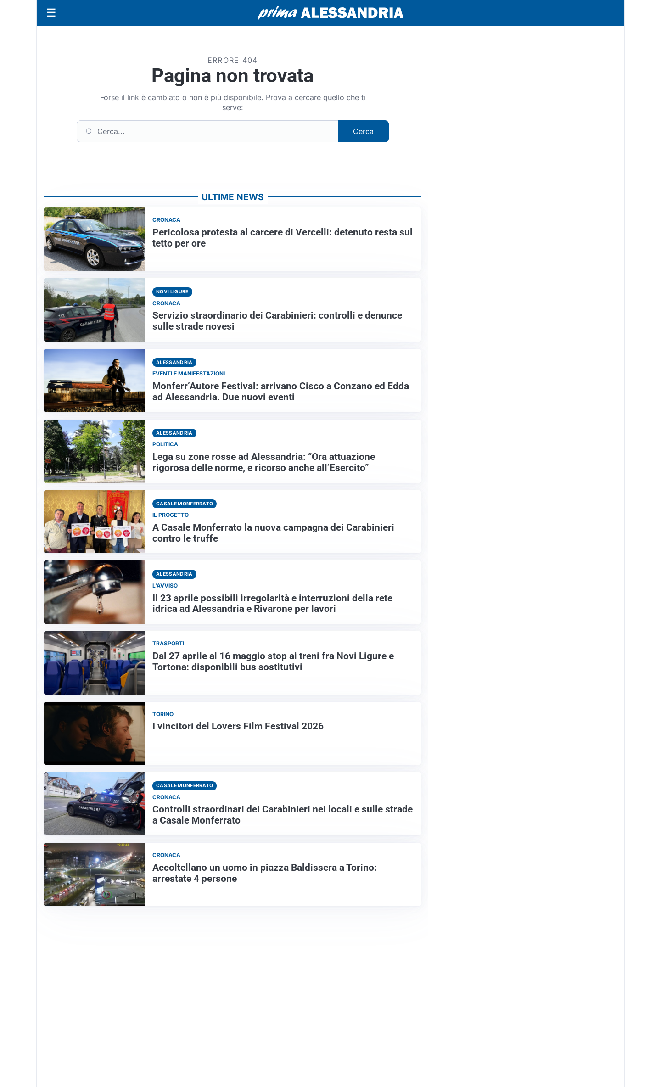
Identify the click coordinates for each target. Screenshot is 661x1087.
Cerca (363, 131)
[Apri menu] (51, 12)
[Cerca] (207, 131)
